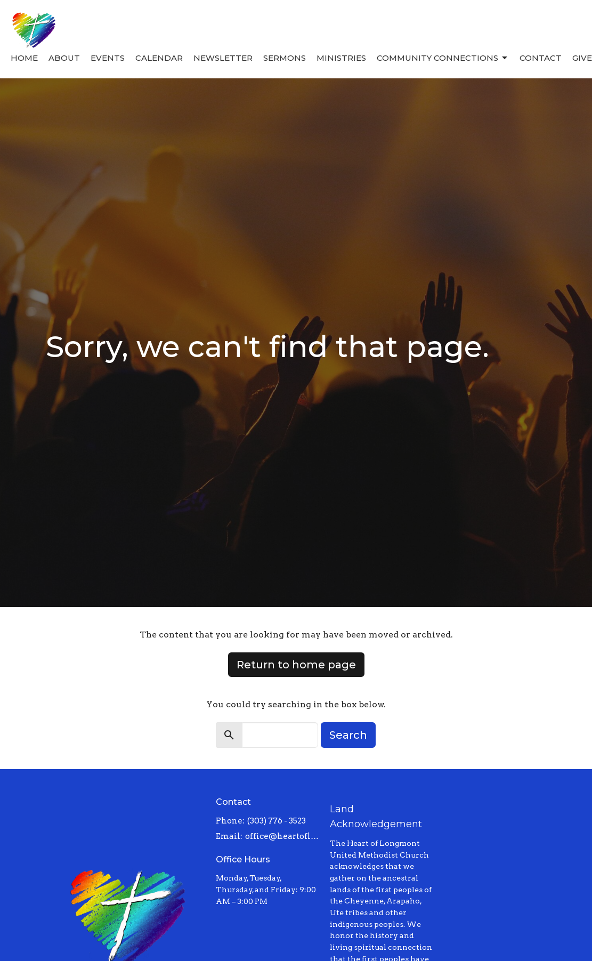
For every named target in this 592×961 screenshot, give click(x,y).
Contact (541, 58)
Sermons (284, 58)
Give (582, 58)
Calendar (159, 58)
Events (108, 58)
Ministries (341, 58)
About (64, 58)
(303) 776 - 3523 (276, 821)
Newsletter (223, 58)
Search (348, 735)
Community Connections (443, 58)
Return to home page (296, 664)
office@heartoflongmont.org (282, 836)
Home (24, 58)
